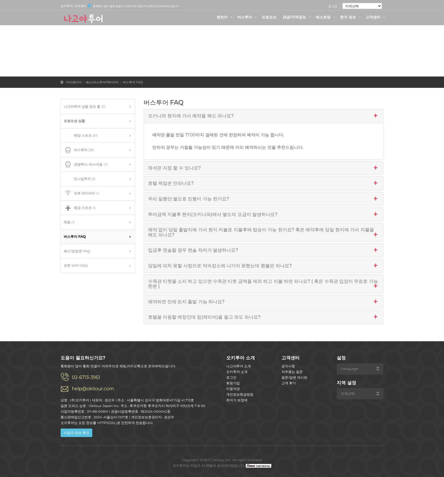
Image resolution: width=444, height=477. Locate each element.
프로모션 (269, 17)
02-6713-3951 (86, 377)
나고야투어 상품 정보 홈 (84, 106)
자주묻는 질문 (292, 372)
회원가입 (233, 383)
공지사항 (288, 366)
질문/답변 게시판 (294, 377)
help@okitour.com (93, 388)
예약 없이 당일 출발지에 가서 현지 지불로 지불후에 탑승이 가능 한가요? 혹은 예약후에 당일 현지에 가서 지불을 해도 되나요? (263, 232)
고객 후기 (288, 383)
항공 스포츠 (80, 208)
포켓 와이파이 (81, 193)
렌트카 (225, 17)
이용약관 (233, 389)
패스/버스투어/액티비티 (102, 82)
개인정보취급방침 (239, 394)
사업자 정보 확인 (76, 433)
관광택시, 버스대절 (86, 165)
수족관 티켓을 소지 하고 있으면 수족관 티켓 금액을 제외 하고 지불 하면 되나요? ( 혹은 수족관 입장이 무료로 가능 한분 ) (263, 284)
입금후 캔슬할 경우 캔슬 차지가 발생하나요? (263, 250)
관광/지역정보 (297, 17)
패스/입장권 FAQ (77, 251)
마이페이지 (74, 82)
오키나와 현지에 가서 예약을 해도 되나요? (263, 115)
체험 (69, 222)
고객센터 (376, 17)
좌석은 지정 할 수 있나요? (263, 168)
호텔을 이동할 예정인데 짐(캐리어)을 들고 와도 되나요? (263, 317)
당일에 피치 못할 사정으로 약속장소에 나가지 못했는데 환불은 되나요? (263, 265)
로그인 (333, 6)
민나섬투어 (79, 179)
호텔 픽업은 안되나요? (263, 183)
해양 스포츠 (81, 136)
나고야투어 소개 (238, 366)
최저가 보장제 (236, 400)
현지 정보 (351, 17)
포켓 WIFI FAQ (75, 265)
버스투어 (247, 17)
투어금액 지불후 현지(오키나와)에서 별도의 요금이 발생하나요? (263, 214)
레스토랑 (326, 17)
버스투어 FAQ (133, 82)
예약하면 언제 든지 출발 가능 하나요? (263, 301)
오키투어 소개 (236, 372)
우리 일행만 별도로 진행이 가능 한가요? (263, 199)
